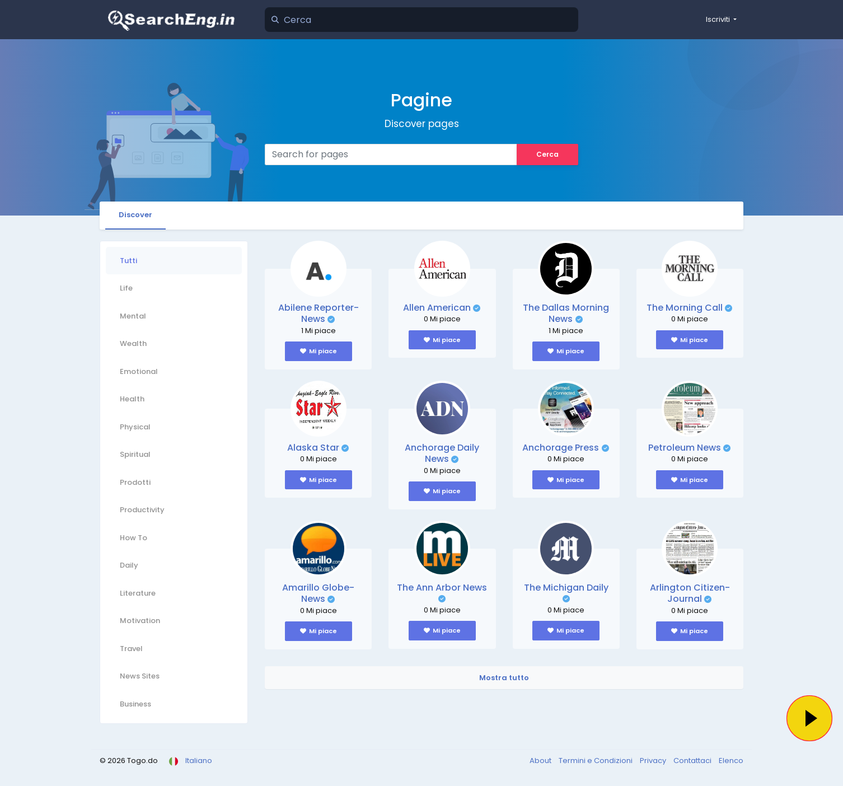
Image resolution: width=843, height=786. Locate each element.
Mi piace (318, 351)
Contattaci (693, 760)
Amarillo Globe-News (318, 593)
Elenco (731, 760)
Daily (129, 565)
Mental (133, 316)
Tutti (128, 260)
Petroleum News (684, 447)
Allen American (437, 307)
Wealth (133, 343)
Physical (135, 427)
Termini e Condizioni (596, 760)
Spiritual (135, 454)
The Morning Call (685, 307)
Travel (131, 648)
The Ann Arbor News (442, 587)
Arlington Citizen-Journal (690, 593)
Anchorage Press (560, 447)
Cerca (547, 154)
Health (132, 399)
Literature (138, 593)
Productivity (142, 509)
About (541, 760)
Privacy (654, 760)
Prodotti (135, 482)
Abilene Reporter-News (318, 313)
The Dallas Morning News (566, 313)
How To (133, 537)
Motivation (140, 620)
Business (135, 704)
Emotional (139, 371)
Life (126, 288)
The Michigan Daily (566, 587)
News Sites (140, 676)
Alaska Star (313, 447)
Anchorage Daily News (442, 453)
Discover (135, 214)
